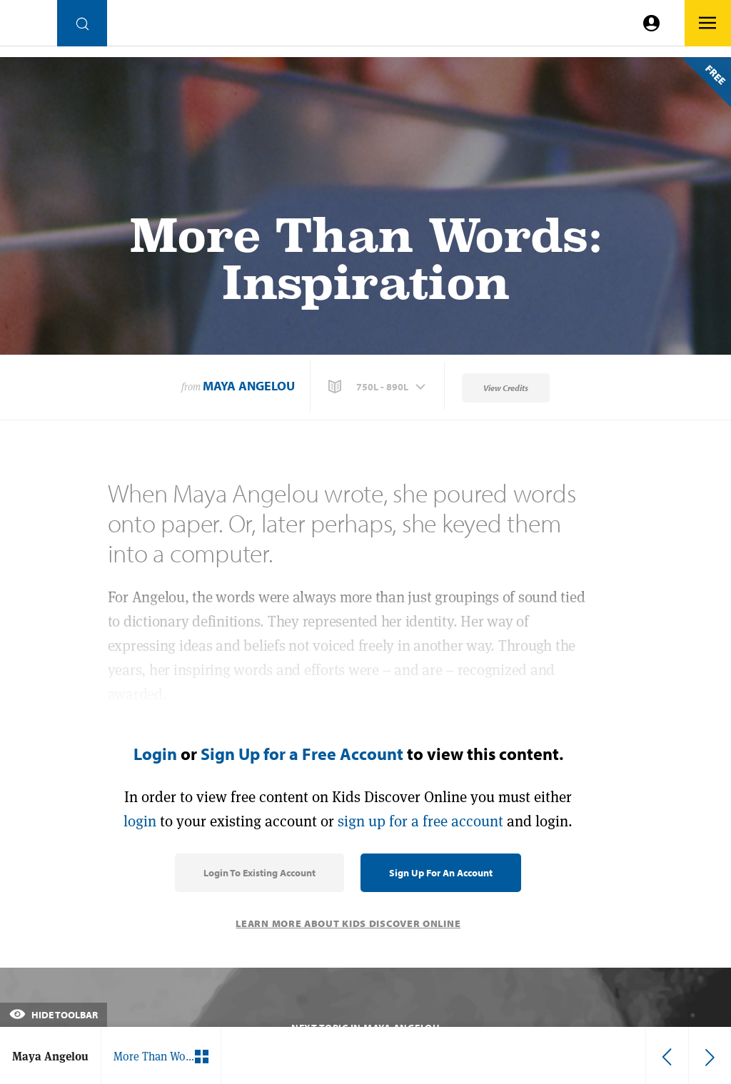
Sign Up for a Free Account (302, 753)
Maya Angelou (249, 386)
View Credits (505, 388)
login (139, 821)
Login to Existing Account (259, 872)
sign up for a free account (420, 821)
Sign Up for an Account (441, 872)
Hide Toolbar (53, 1014)
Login (155, 753)
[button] (378, 386)
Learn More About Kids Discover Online (348, 923)
